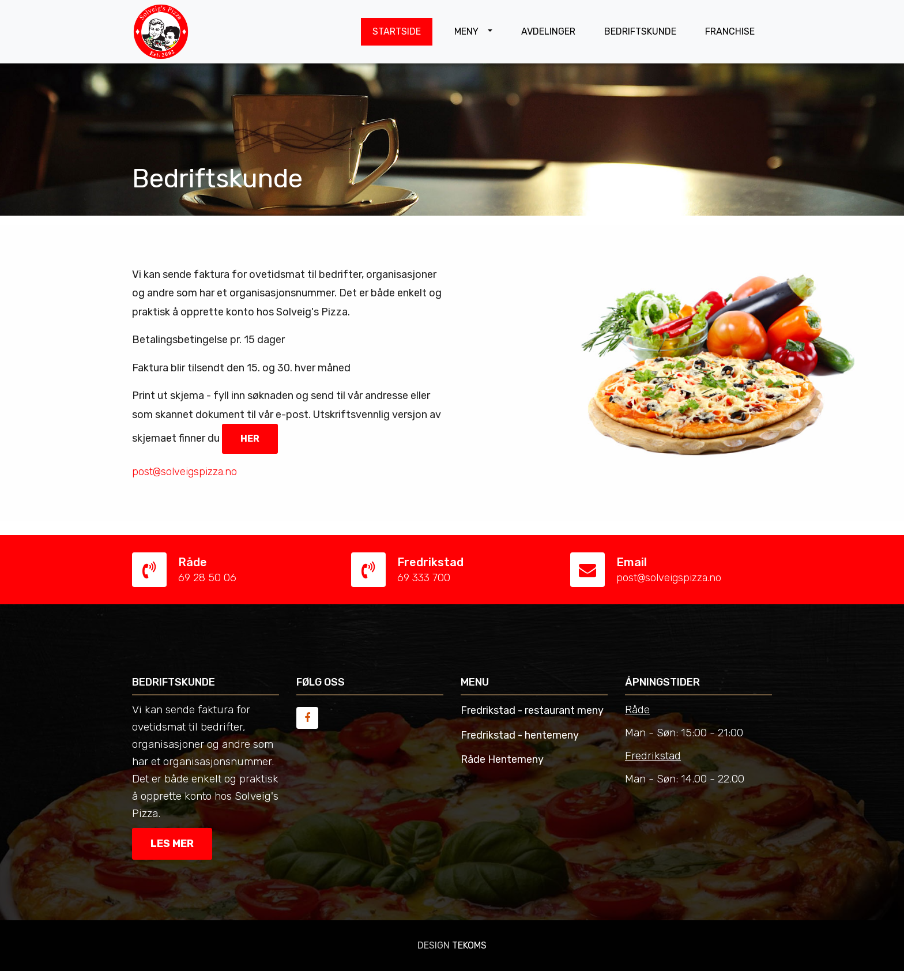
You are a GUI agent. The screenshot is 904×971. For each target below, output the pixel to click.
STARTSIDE (396, 31)
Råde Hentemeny (502, 759)
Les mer (172, 843)
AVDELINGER (548, 31)
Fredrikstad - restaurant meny (532, 710)
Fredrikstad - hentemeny (520, 735)
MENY (467, 31)
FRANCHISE (730, 31)
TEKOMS (469, 945)
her (249, 438)
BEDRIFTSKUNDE (640, 31)
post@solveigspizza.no (668, 577)
